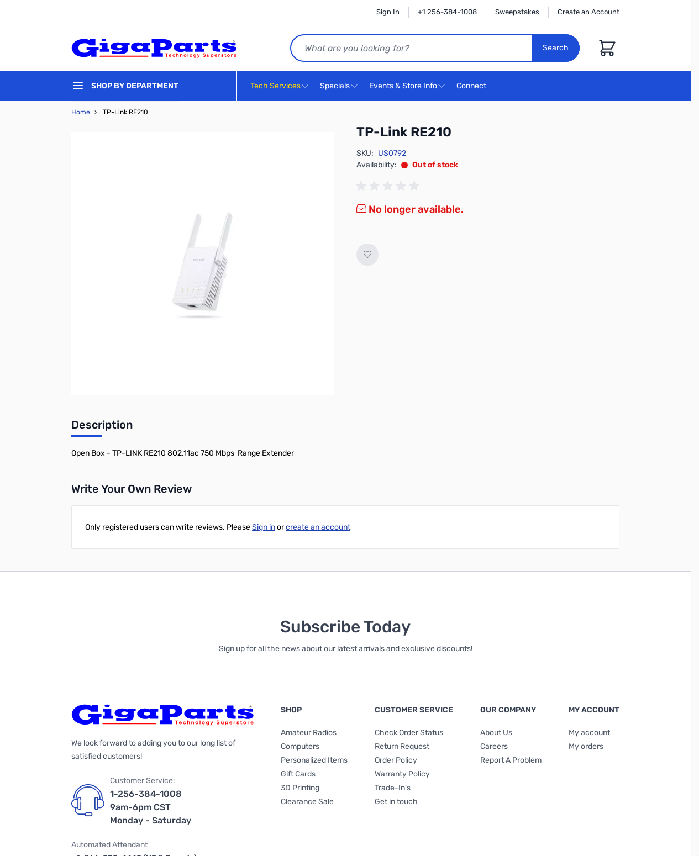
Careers (494, 746)
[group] (389, 186)
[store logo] (154, 48)
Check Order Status (409, 732)
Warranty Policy (402, 774)
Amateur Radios (309, 732)
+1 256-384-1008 (447, 12)
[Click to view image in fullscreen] (202, 263)
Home (80, 112)
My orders (586, 746)
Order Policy (396, 760)
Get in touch (396, 801)
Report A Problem (511, 760)
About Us (496, 732)
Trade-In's (393, 787)
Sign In (388, 12)
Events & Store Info (403, 86)
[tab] (102, 428)
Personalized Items (314, 760)
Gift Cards (298, 774)
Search (556, 47)
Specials (335, 86)
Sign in (263, 527)
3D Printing (300, 787)
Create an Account (588, 12)
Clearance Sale (307, 801)
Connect (472, 86)
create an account (318, 527)
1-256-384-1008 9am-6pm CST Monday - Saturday (150, 807)
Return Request (402, 746)
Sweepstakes (517, 12)
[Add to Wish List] (367, 255)
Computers (300, 746)
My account (589, 732)
